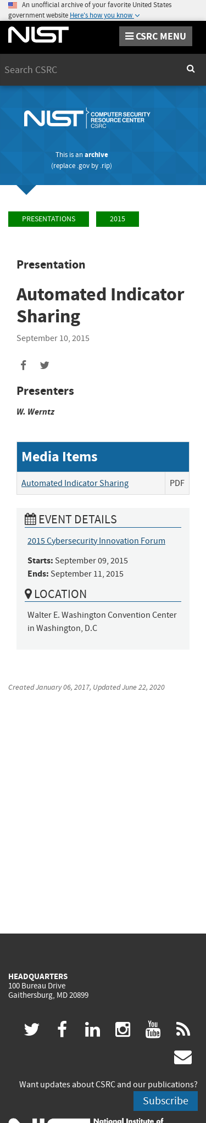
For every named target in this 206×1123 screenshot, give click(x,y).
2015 (117, 219)
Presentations (48, 219)
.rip (105, 165)
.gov (83, 165)
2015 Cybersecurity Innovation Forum (96, 540)
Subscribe (165, 1101)
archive (96, 154)
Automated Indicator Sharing (75, 483)
